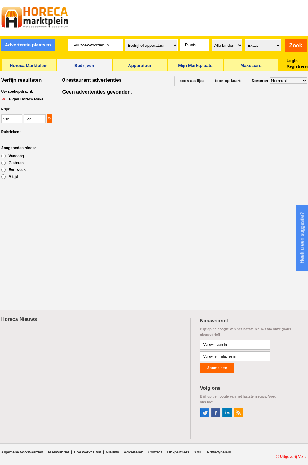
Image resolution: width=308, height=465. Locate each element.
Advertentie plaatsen (28, 44)
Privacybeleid (219, 452)
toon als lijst (192, 80)
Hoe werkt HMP (87, 452)
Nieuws (112, 452)
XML (198, 452)
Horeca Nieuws (19, 319)
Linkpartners (178, 452)
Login (292, 60)
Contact (155, 452)
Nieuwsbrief (58, 452)
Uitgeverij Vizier (294, 456)
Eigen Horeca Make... (27, 99)
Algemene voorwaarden (22, 452)
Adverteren (133, 452)
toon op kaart (227, 80)
